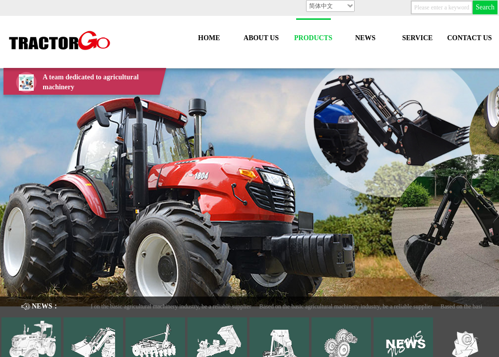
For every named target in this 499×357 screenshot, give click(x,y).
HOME (209, 38)
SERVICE (417, 38)
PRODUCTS (313, 38)
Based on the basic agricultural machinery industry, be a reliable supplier (165, 306)
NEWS (365, 38)
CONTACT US (469, 38)
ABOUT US (261, 38)
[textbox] (442, 7)
